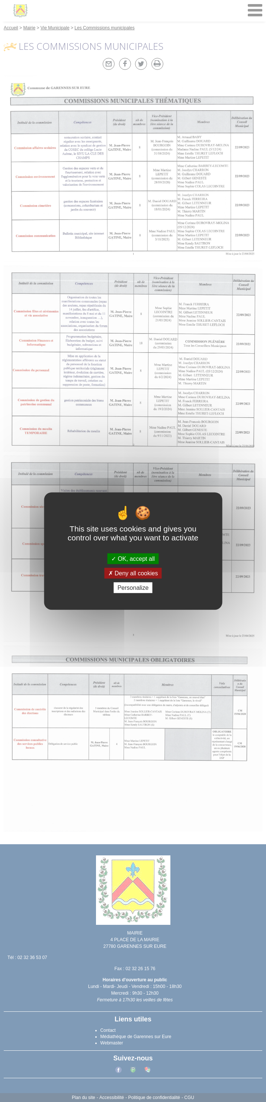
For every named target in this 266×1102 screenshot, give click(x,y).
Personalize (133, 588)
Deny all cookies (133, 573)
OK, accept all (133, 558)
